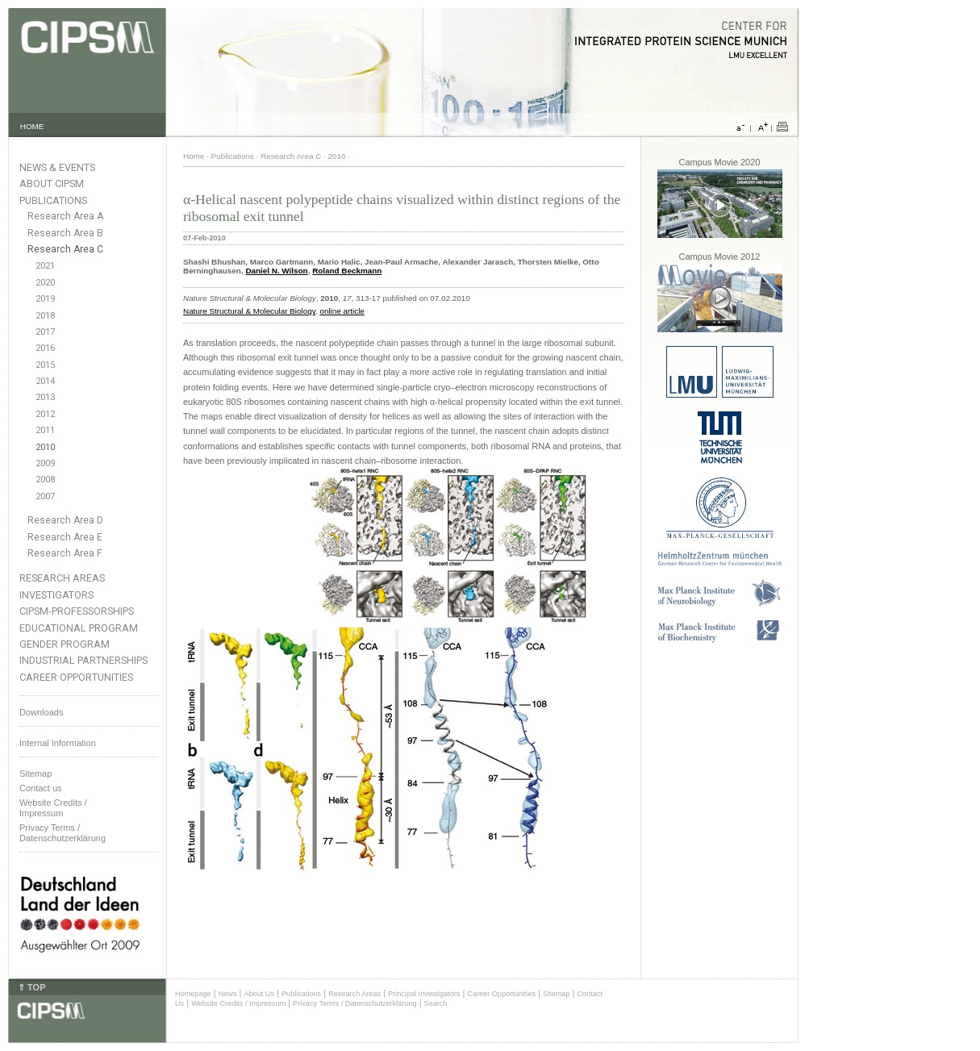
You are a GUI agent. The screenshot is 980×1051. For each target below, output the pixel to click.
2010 (45, 447)
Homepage (193, 994)
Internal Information (57, 743)
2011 (45, 430)
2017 (45, 332)
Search (436, 1003)
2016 (45, 348)
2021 (45, 266)
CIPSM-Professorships (76, 611)
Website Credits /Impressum (53, 808)
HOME (32, 126)
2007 (45, 496)
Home (193, 156)
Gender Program (64, 644)
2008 (45, 479)
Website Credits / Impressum (238, 1003)
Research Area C (65, 249)
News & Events (57, 167)
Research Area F (64, 553)
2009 (45, 463)
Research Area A (65, 216)
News (228, 994)
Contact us (40, 788)
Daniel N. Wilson (276, 270)
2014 (45, 381)
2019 (45, 299)
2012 (45, 414)
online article (341, 311)
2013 (45, 397)
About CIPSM (51, 183)
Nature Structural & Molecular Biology (249, 311)
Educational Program (78, 628)
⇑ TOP (31, 987)
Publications (53, 200)
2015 (45, 365)
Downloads (41, 712)
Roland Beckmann (347, 270)
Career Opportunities (76, 677)
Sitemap (35, 773)
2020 (45, 282)
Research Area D (65, 520)
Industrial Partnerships (83, 660)
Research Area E (64, 537)
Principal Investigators (424, 994)
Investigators (56, 595)
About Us (259, 994)
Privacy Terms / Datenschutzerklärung (62, 833)
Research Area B (65, 233)
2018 (45, 316)
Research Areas (62, 578)
